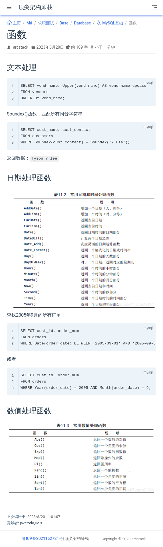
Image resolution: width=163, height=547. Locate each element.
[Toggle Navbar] (154, 7)
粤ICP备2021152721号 (42, 538)
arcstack (20, 47)
